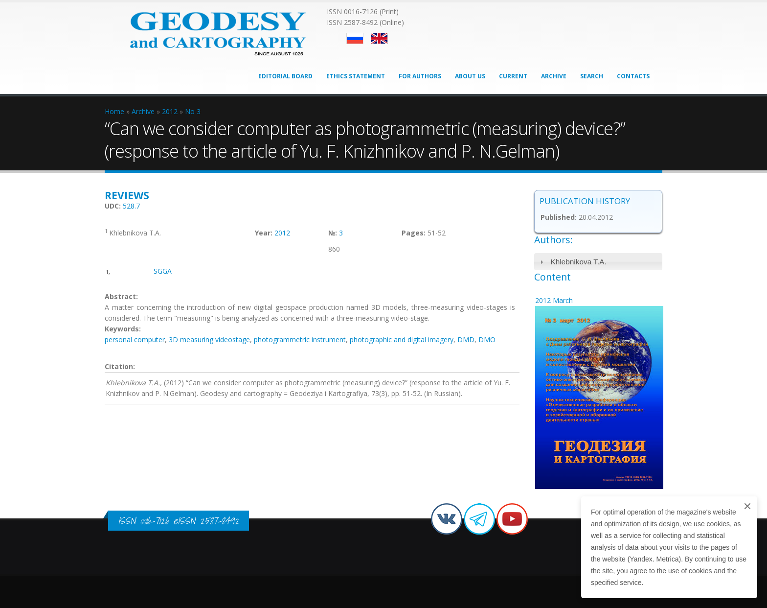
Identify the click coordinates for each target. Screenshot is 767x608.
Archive (553, 76)
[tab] (598, 261)
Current (513, 76)
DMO (487, 339)
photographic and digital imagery (401, 339)
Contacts (633, 76)
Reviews (127, 195)
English (379, 38)
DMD (465, 339)
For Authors (420, 76)
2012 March (554, 300)
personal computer (135, 339)
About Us (470, 76)
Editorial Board (285, 76)
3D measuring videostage (209, 339)
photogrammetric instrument (300, 339)
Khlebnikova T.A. (578, 261)
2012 (282, 232)
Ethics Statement (355, 76)
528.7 (131, 205)
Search (591, 76)
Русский (354, 38)
